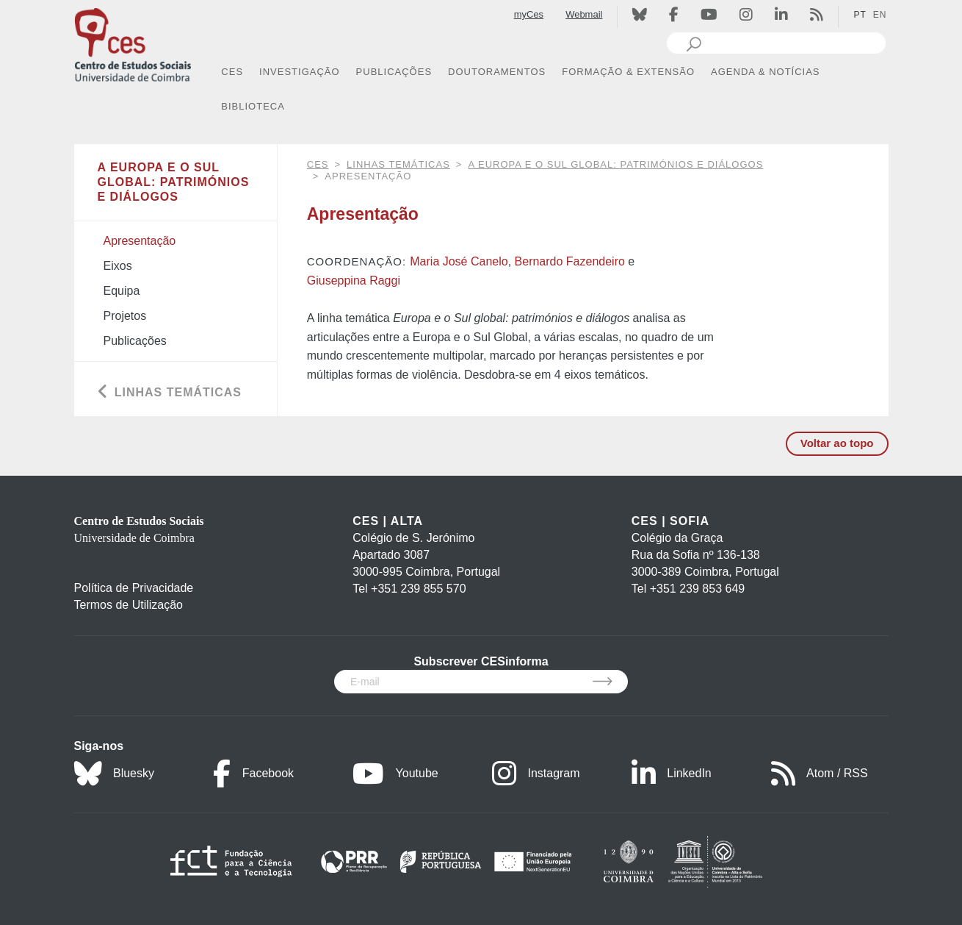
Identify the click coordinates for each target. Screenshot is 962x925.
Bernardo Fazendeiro (570, 261)
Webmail (583, 14)
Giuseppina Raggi (353, 280)
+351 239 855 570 (418, 588)
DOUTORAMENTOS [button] (497, 71)
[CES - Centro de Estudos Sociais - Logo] (133, 43)
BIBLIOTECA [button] (253, 106)
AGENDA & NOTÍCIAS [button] (765, 71)
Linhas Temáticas (398, 164)
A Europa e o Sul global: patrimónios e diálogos (615, 164)
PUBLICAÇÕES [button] (394, 71)
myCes (528, 14)
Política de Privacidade (134, 588)
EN (880, 15)
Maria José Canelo (458, 261)
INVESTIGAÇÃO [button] (299, 71)
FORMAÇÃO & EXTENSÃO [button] (628, 71)
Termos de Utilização (129, 605)
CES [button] (232, 71)
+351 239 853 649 (697, 588)
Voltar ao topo (837, 443)
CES (318, 164)
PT (859, 15)
